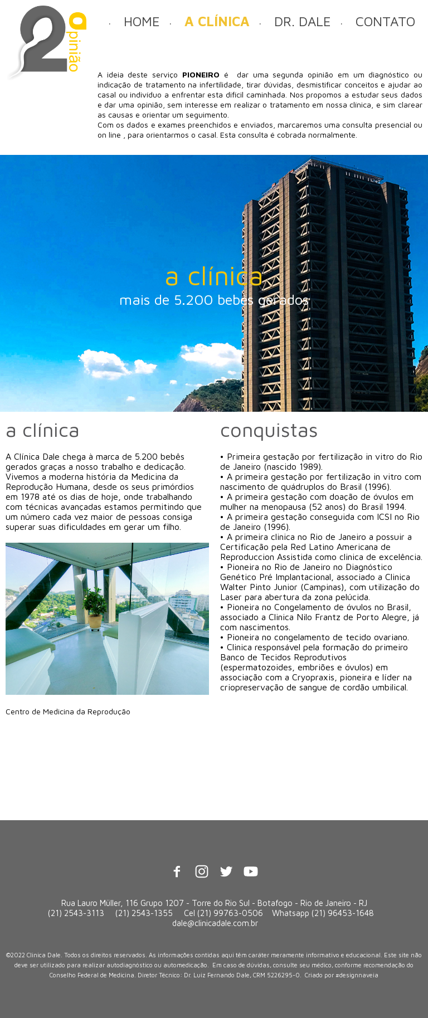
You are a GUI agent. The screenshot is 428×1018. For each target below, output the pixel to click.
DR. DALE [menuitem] (302, 21)
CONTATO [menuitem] (385, 21)
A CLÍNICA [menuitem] (217, 21)
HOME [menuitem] (142, 21)
